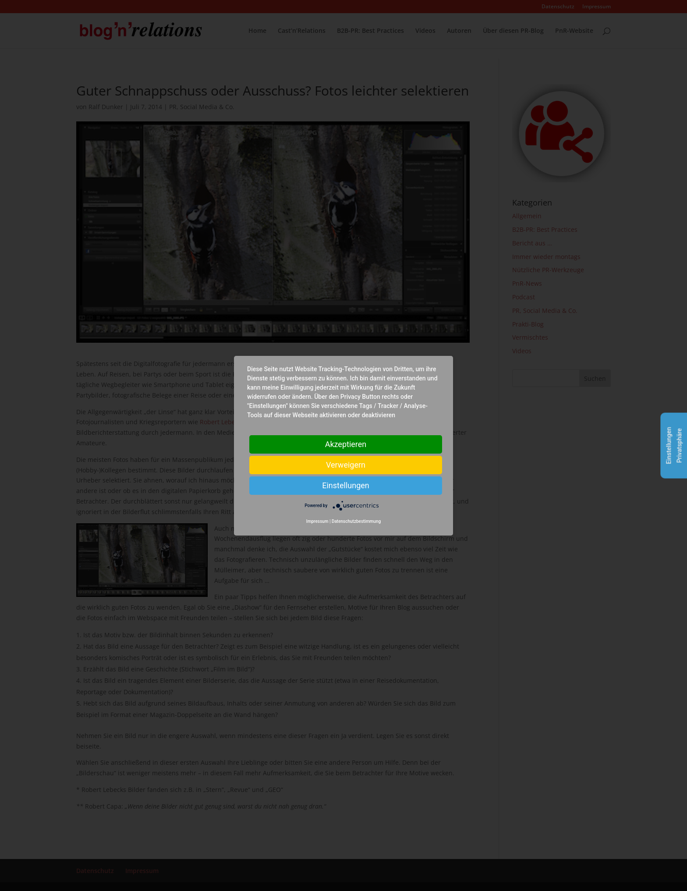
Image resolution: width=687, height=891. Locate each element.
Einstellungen (345, 485)
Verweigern (345, 464)
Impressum (317, 521)
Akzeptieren (346, 443)
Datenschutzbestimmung (356, 521)
